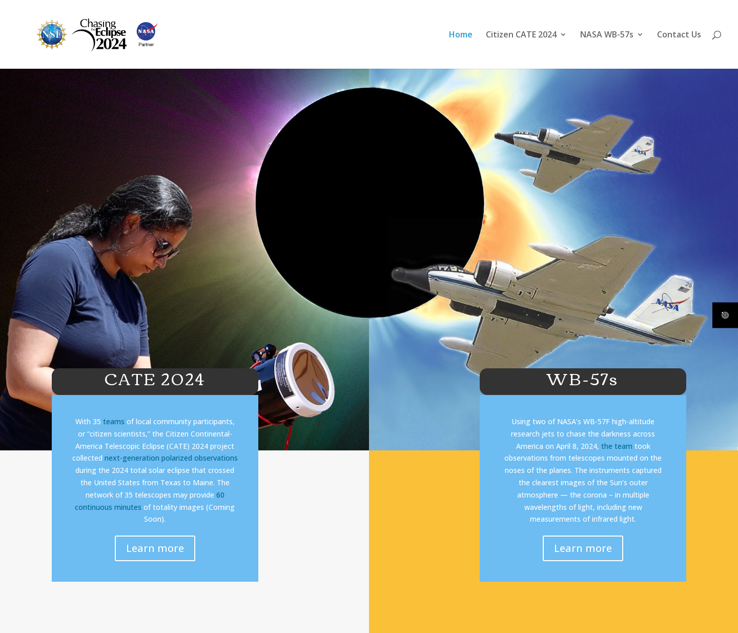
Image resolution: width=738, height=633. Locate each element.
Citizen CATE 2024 (521, 35)
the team (616, 446)
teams (114, 421)
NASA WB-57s (606, 35)
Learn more (155, 548)
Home (461, 35)
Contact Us (679, 35)
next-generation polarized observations (171, 458)
